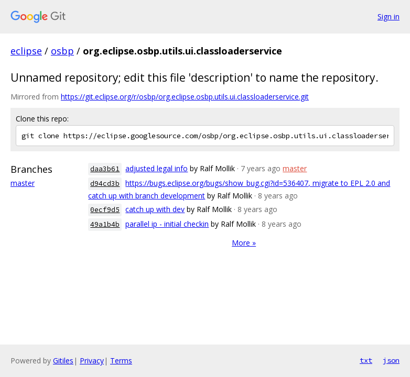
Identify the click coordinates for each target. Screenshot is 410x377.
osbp (62, 51)
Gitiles (63, 360)
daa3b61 (105, 168)
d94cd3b (105, 183)
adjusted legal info (156, 168)
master (22, 183)
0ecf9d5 (105, 209)
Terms (121, 360)
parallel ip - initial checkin (167, 224)
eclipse (26, 51)
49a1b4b (105, 224)
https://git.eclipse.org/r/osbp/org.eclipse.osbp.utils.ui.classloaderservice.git (185, 97)
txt (366, 360)
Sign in (388, 16)
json (391, 360)
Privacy (92, 360)
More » (244, 243)
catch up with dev (155, 209)
